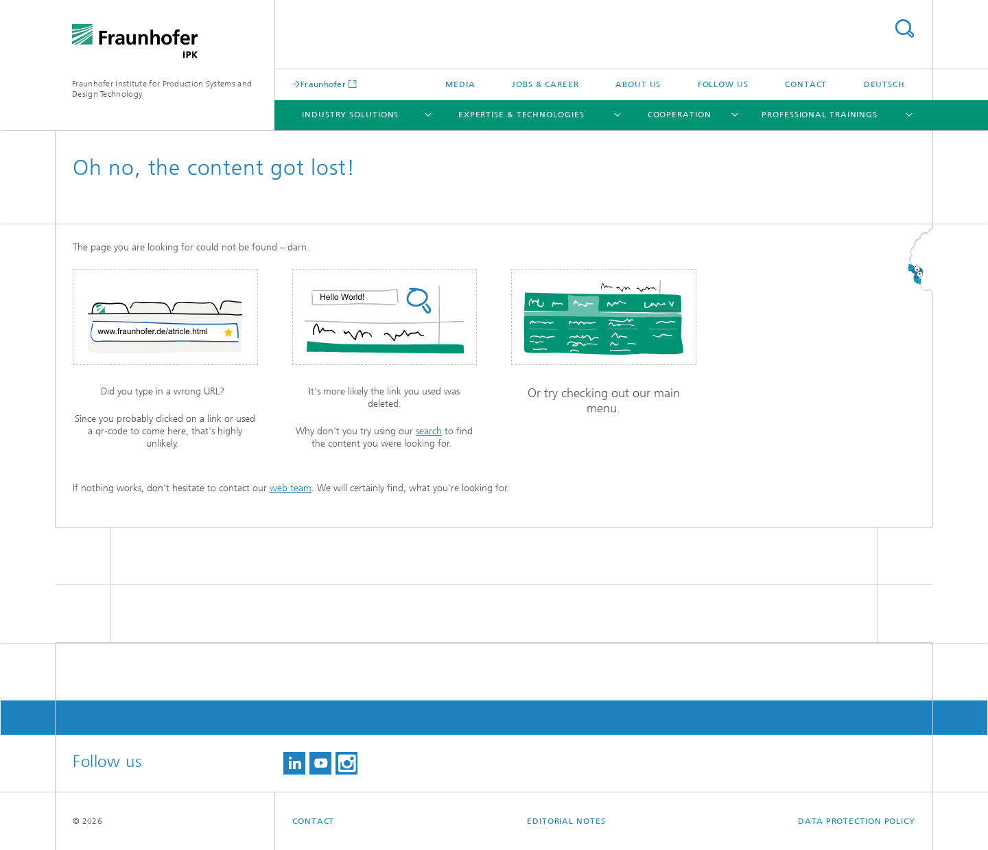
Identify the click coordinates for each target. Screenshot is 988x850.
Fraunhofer (323, 84)
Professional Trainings (820, 114)
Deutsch (884, 84)
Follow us (723, 84)
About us (638, 84)
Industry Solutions (350, 114)
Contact (806, 84)
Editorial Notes (566, 821)
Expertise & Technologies (521, 114)
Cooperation (679, 114)
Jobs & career (545, 84)
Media (460, 84)
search (429, 431)
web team (290, 488)
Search (904, 28)
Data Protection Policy (856, 821)
